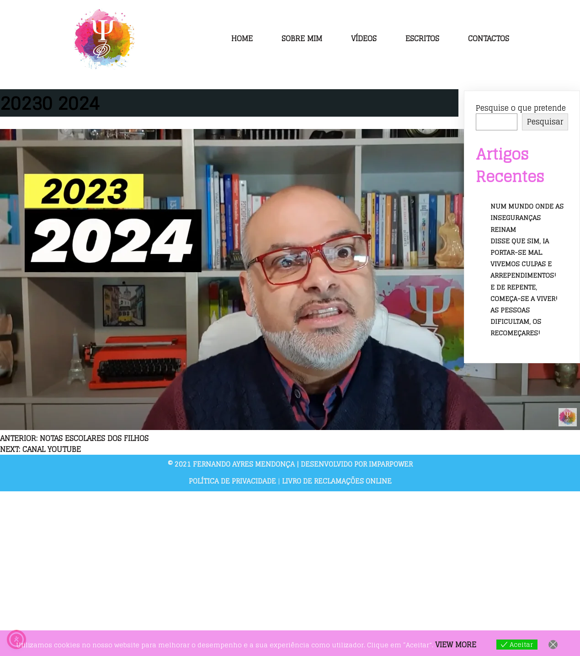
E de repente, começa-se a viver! (524, 292)
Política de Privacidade (233, 481)
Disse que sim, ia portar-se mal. (519, 246)
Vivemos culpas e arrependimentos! (523, 269)
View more (455, 644)
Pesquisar (545, 122)
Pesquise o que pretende (521, 108)
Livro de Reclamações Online (337, 481)
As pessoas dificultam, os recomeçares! (515, 321)
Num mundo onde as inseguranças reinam (527, 218)
